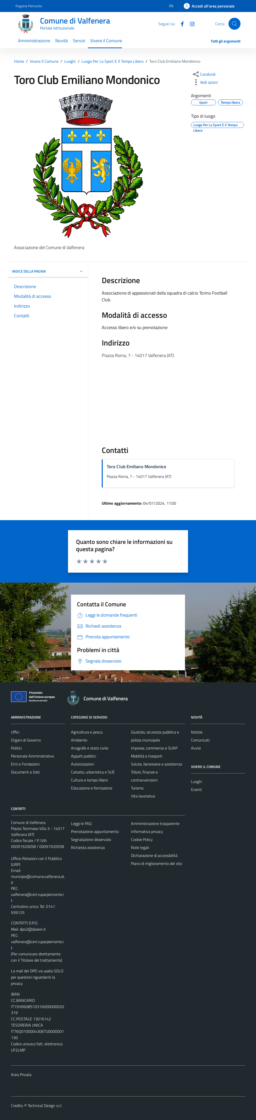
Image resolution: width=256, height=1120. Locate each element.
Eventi (196, 789)
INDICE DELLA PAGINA (48, 271)
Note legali (140, 847)
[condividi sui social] (203, 74)
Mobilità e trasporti (146, 756)
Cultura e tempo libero (89, 780)
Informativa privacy (147, 831)
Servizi (79, 40)
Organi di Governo (26, 740)
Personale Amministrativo (32, 756)
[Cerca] (234, 24)
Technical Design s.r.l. (45, 1106)
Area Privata (21, 1075)
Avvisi (196, 748)
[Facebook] (180, 23)
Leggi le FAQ (81, 823)
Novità (61, 40)
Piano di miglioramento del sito (156, 863)
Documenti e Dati (25, 772)
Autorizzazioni (82, 764)
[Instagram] (190, 23)
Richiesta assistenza (88, 847)
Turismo (137, 788)
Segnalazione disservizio (91, 839)
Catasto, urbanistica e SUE (93, 772)
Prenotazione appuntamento (95, 831)
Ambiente (79, 740)
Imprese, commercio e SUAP (154, 748)
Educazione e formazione (91, 788)
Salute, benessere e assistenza (156, 764)
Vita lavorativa (143, 796)
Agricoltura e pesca (86, 732)
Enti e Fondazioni (25, 764)
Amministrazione (34, 40)
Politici (16, 748)
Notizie (196, 732)
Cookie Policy (142, 839)
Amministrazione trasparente (155, 823)
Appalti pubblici (83, 756)
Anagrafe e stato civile (89, 748)
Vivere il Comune (106, 40)
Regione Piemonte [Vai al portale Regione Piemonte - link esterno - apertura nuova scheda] (29, 5)
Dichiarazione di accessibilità (154, 855)
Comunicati (200, 740)
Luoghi (196, 781)
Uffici (15, 732)
